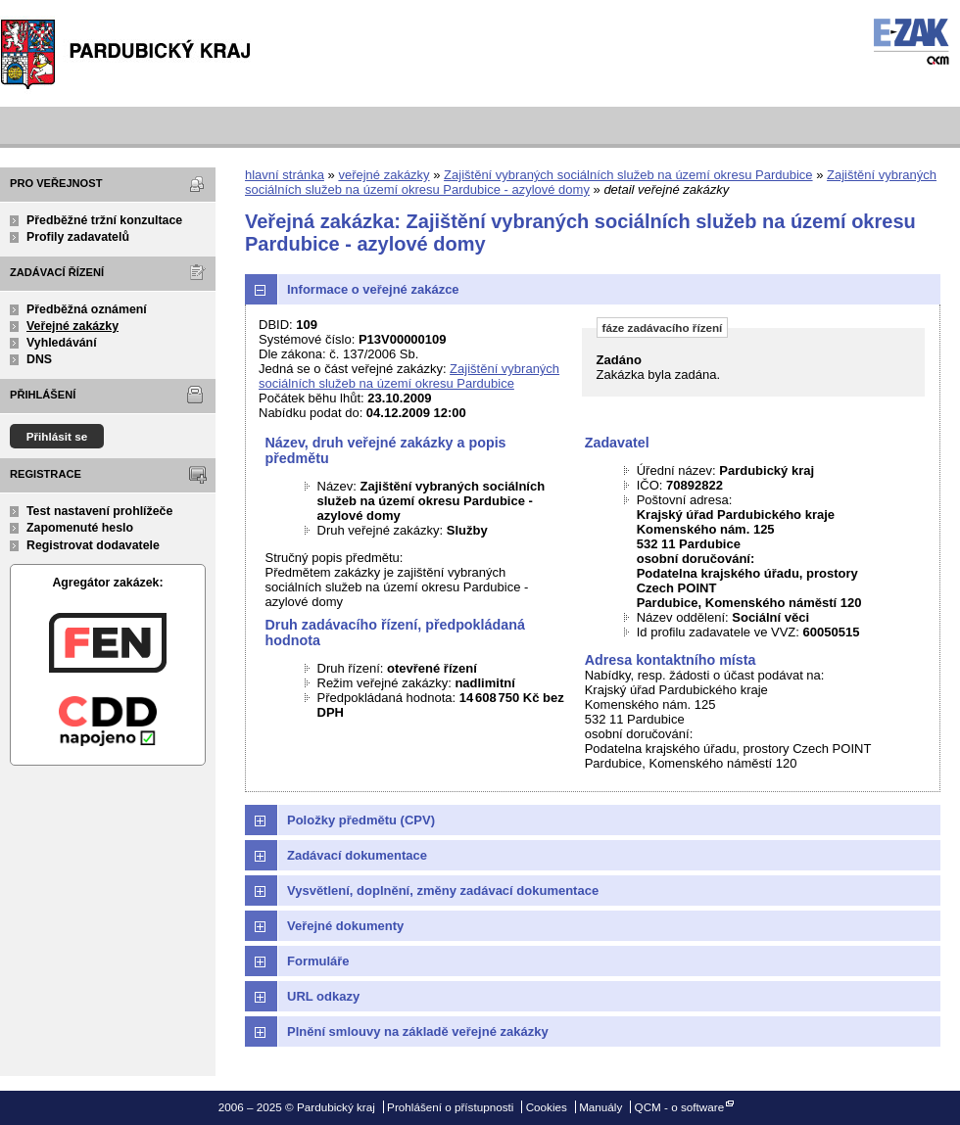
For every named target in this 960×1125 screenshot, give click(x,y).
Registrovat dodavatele (93, 545)
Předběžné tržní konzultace (104, 220)
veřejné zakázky (383, 174)
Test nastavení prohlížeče (99, 511)
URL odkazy (323, 996)
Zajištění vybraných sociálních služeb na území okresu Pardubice (628, 174)
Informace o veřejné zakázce (373, 289)
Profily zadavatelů (77, 237)
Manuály (600, 1107)
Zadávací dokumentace (357, 855)
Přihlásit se (57, 436)
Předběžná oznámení (86, 309)
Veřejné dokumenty (345, 925)
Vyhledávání (61, 343)
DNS (39, 359)
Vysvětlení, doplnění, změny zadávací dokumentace (443, 890)
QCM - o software (680, 1107)
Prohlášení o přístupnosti (450, 1107)
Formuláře (318, 961)
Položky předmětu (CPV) (361, 820)
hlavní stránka (284, 174)
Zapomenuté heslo (79, 528)
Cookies (546, 1107)
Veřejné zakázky (72, 326)
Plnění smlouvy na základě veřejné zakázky (418, 1031)
